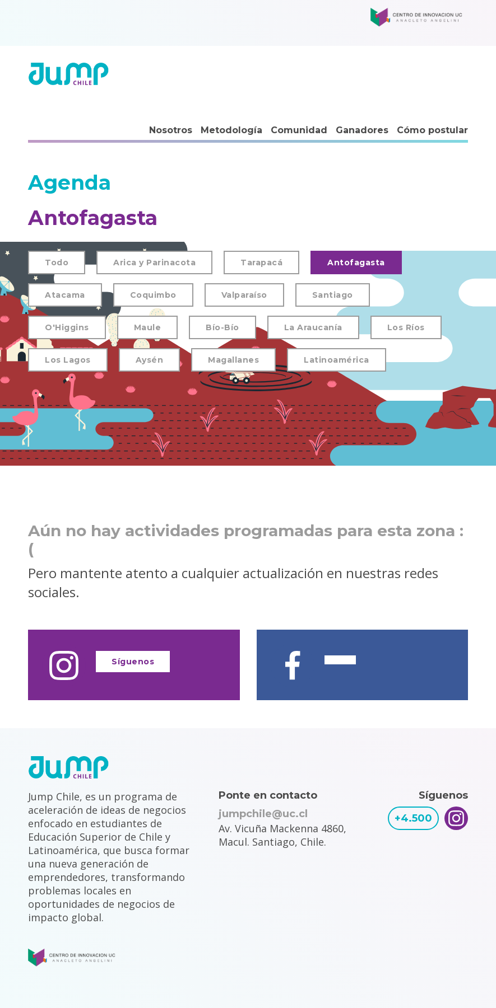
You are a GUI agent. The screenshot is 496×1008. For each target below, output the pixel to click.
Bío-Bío (222, 327)
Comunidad (299, 130)
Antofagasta (356, 262)
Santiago (332, 295)
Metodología (231, 130)
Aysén (150, 360)
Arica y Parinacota (154, 262)
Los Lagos (68, 360)
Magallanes (233, 360)
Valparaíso (244, 295)
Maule (147, 327)
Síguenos (133, 662)
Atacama (65, 295)
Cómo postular (432, 130)
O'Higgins (67, 327)
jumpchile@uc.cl (263, 814)
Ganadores (362, 130)
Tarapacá (261, 262)
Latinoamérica (336, 360)
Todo (56, 262)
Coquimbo (153, 295)
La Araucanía (313, 327)
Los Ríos (406, 327)
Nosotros (170, 130)
